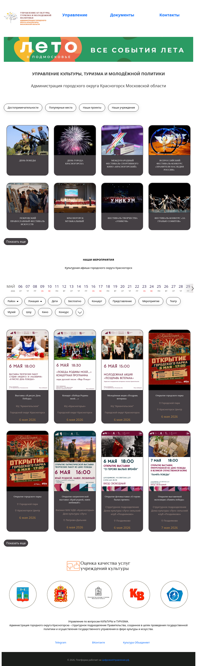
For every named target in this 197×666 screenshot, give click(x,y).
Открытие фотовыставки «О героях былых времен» (122, 498)
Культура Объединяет (136, 642)
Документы (122, 14)
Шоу (29, 312)
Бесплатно (74, 301)
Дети (55, 301)
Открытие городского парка (170, 395)
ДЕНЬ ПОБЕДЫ (27, 160)
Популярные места (61, 107)
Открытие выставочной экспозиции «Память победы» (169, 498)
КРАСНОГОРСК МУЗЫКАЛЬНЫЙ (74, 219)
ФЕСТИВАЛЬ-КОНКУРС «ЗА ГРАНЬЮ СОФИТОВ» (170, 219)
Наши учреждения (123, 107)
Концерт (97, 301)
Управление (74, 14)
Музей (11, 312)
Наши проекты (92, 107)
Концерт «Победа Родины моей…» (75, 397)
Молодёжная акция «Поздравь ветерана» (122, 397)
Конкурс (64, 312)
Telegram (60, 642)
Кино (45, 312)
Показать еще (16, 242)
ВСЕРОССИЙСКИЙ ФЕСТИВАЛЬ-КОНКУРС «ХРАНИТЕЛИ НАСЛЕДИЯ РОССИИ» (169, 165)
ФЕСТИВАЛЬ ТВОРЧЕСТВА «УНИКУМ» (122, 219)
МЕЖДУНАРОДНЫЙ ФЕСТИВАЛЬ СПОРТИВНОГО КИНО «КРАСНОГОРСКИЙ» (122, 163)
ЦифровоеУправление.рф (115, 659)
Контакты (169, 14)
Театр (173, 301)
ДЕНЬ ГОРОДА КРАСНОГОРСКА (74, 162)
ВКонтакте (98, 642)
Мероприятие (150, 301)
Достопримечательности (23, 107)
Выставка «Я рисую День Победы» (28, 397)
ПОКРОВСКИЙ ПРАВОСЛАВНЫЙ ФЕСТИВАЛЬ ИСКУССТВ (27, 221)
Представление (122, 301)
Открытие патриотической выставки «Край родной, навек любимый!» (74, 499)
